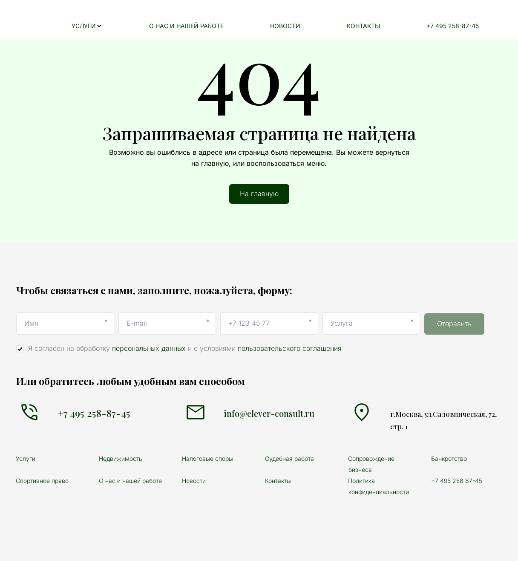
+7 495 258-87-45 (458, 25)
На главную (259, 193)
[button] (136, 26)
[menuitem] (136, 26)
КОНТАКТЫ (379, 25)
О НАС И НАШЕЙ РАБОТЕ (224, 25)
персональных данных (149, 348)
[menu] (303, 26)
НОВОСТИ (312, 25)
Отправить (454, 323)
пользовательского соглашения (290, 348)
